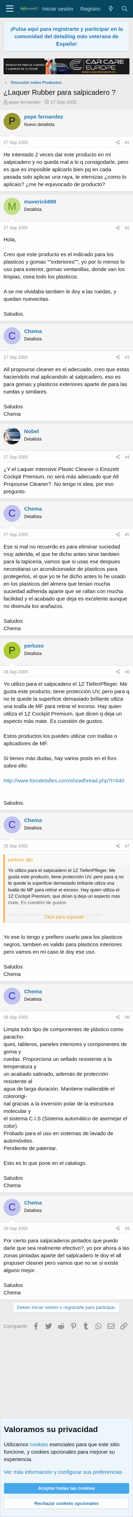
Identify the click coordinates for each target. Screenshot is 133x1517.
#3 (127, 357)
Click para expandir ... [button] (67, 917)
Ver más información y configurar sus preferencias (63, 1472)
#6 (127, 672)
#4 (127, 457)
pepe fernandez (25, 102)
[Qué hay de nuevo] (110, 8)
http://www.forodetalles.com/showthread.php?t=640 (64, 780)
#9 (127, 1228)
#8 (127, 1017)
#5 (127, 534)
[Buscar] (125, 8)
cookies (39, 1444)
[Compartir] (117, 143)
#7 (127, 846)
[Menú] (9, 9)
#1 (127, 142)
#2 (127, 227)
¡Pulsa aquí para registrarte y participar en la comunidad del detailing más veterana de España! (66, 36)
